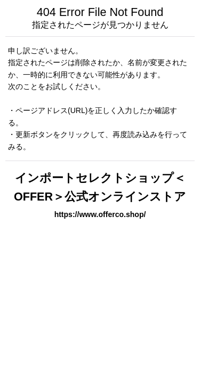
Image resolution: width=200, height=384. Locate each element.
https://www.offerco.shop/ (100, 214)
